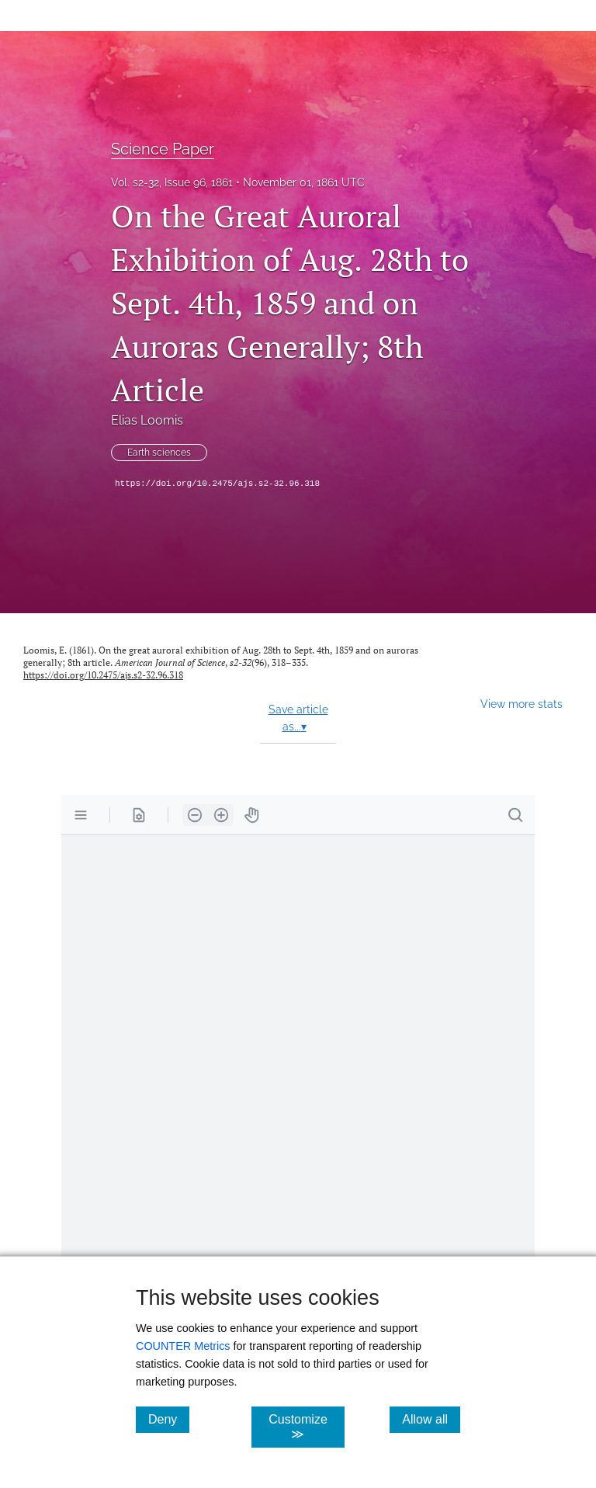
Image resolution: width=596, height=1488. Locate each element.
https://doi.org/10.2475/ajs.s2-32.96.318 (217, 483)
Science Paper (162, 149)
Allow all (431, 1419)
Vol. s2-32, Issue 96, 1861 (172, 182)
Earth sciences (159, 452)
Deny (168, 1419)
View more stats (521, 703)
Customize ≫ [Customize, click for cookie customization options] (306, 1427)
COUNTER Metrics (183, 1346)
